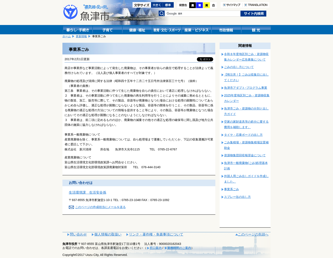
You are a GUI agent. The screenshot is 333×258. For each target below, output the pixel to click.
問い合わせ (78, 234)
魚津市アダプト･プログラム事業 (245, 87)
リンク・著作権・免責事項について (156, 234)
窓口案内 (156, 248)
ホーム (66, 36)
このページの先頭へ (253, 234)
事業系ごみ (231, 189)
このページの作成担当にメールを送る (100, 207)
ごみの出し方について (239, 67)
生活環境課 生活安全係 (87, 192)
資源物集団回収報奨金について (245, 155)
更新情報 (81, 36)
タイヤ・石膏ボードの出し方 (243, 134)
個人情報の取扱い (107, 234)
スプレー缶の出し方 (237, 196)
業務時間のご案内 (179, 248)
